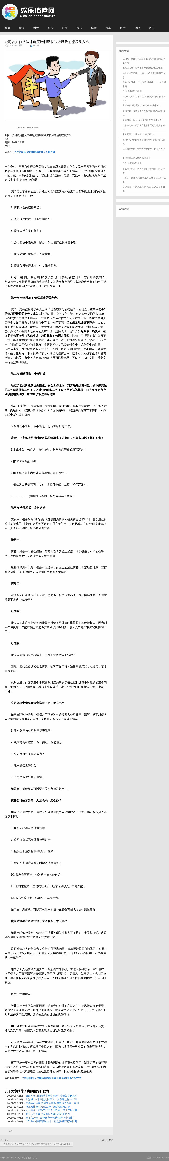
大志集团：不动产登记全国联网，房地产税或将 (51, 1110)
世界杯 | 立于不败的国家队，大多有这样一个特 (51, 1099)
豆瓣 (52, 152)
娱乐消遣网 (24, 1158)
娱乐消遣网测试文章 (132, 163)
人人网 (46, 152)
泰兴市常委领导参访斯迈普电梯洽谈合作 (48, 1114)
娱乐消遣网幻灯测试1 (133, 91)
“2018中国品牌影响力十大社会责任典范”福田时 (51, 1121)
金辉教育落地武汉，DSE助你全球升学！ (141, 105)
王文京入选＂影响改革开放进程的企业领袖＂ (50, 1117)
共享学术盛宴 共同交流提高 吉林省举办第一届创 (52, 1103)
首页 (7, 27)
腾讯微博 (38, 152)
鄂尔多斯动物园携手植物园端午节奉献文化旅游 (51, 1095)
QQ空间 (18, 152)
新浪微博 (28, 152)
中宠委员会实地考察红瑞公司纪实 (138, 134)
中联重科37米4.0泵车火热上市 (137, 158)
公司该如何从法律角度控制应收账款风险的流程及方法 (51, 1078)
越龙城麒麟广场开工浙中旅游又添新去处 (48, 1106)
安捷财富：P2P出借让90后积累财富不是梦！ (143, 120)
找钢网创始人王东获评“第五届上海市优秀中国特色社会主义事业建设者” (37, 1144)
